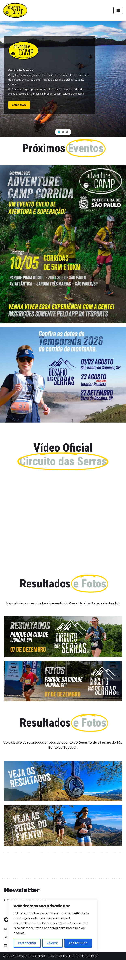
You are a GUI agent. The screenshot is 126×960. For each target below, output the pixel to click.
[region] (63, 79)
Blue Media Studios (83, 955)
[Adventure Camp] (16, 10)
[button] (59, 132)
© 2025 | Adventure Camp (24, 955)
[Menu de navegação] (118, 10)
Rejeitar (52, 943)
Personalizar (27, 943)
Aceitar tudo (78, 943)
